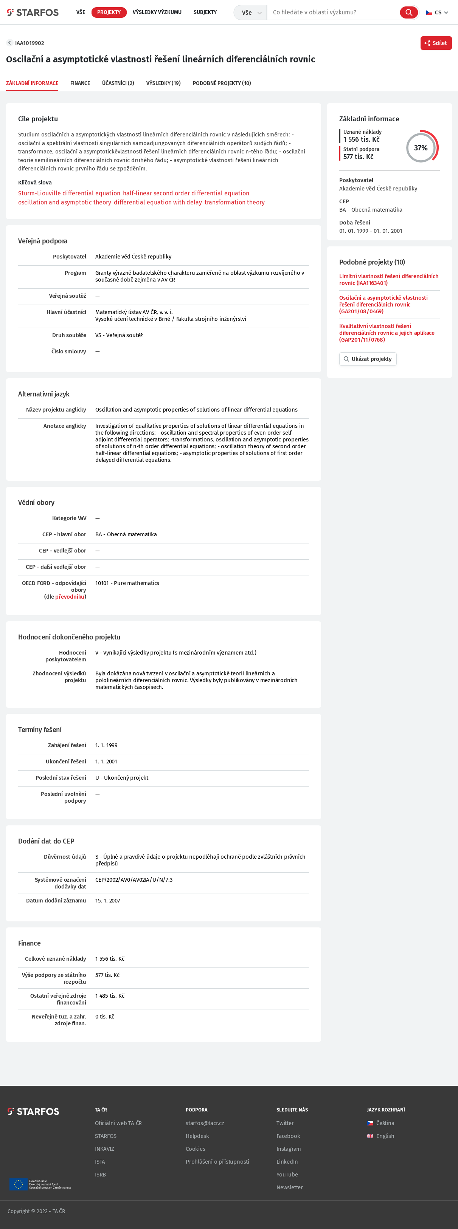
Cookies (195, 1148)
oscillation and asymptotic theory (64, 202)
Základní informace (32, 83)
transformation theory (235, 202)
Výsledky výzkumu (157, 12)
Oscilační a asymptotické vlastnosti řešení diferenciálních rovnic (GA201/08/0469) (383, 304)
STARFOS (105, 1136)
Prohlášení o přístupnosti (217, 1161)
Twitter (285, 1123)
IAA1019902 (29, 43)
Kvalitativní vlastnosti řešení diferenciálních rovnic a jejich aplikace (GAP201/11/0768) (387, 333)
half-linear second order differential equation (186, 193)
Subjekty (205, 12)
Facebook (288, 1136)
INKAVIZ (104, 1148)
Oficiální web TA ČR (118, 1123)
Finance (80, 83)
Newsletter (289, 1187)
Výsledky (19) (163, 83)
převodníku (69, 596)
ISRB (100, 1174)
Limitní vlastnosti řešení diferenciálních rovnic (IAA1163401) (389, 279)
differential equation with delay (158, 202)
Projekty (109, 12)
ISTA (100, 1161)
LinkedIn (287, 1161)
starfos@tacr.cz (205, 1123)
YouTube (287, 1174)
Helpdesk (197, 1136)
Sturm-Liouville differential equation (69, 193)
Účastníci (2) (118, 83)
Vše (80, 12)
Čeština (385, 1123)
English (385, 1136)
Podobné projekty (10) (222, 83)
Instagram (288, 1148)
